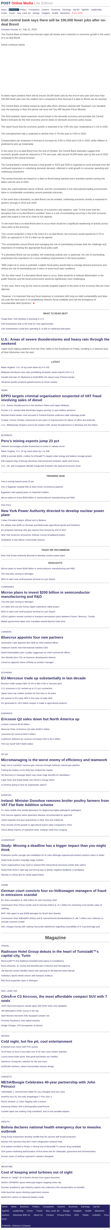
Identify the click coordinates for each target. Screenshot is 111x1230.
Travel (12, 13)
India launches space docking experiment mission (25, 1192)
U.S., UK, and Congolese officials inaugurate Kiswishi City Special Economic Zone (41, 466)
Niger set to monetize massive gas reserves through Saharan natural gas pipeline (40, 765)
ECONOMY (6, 672)
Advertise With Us (21, 1215)
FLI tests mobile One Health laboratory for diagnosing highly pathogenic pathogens (41, 810)
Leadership (96, 10)
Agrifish (85, 10)
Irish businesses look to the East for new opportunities (27, 324)
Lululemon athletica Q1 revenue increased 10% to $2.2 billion (30, 739)
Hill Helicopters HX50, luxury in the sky (20, 1011)
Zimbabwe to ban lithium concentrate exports (23, 540)
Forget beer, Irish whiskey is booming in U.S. (22, 319)
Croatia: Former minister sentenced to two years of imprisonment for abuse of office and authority (48, 420)
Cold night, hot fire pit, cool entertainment (36, 1041)
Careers (45, 10)
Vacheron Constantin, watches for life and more (24, 1061)
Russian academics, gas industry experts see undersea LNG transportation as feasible (43, 1187)
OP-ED (4, 754)
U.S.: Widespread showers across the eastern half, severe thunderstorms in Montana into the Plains (49, 425)
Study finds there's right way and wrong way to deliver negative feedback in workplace (42, 870)
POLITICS (6, 505)
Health (55, 13)
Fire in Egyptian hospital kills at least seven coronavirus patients (32, 487)
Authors (5, 1215)
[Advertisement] (23, 65)
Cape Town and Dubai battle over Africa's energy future (27, 780)
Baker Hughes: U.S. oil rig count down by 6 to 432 (25, 367)
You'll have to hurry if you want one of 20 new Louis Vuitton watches (34, 1052)
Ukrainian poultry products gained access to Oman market (29, 382)
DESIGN (5, 1036)
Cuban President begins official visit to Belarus (23, 520)
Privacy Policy (64, 1215)
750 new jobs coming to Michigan (17, 574)
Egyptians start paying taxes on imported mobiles (25, 492)
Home (5, 1207)
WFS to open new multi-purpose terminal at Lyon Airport (28, 579)
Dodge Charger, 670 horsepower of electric (22, 1025)
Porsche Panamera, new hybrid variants (20, 1020)
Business (13, 10)
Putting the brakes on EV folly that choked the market (27, 770)
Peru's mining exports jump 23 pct (30, 441)
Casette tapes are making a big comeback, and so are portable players (35, 1111)
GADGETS (6, 1077)
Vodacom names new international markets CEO (24, 647)
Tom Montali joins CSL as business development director (28, 657)
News (4, 10)
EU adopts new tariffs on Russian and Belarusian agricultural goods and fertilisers (40, 525)
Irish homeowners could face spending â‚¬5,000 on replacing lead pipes (35, 329)
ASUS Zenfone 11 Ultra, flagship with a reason (23, 1101)
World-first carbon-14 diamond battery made (22, 1197)
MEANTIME (7, 1166)
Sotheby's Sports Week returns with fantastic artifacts (27, 975)
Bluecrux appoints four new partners (32, 637)
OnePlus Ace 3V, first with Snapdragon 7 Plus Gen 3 (26, 1097)
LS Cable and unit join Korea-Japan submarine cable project (30, 607)
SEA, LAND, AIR (9, 991)
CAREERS (6, 632)
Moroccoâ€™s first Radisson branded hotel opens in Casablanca (32, 961)
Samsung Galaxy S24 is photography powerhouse (25, 1106)
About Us (38, 1215)
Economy (55, 10)
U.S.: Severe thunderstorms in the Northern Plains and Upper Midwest (35, 405)
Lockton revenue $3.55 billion (15, 724)
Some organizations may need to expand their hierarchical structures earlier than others (43, 865)
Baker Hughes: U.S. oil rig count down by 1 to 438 (25, 451)
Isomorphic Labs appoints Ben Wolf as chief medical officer (29, 643)
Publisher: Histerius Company (16, 1226)
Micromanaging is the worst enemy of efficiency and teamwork (54, 760)
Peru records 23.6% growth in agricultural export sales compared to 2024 (36, 825)
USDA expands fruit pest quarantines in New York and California (32, 820)
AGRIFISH (6, 795)
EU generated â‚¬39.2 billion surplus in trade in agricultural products (34, 703)
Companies (34, 10)
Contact (50, 1215)
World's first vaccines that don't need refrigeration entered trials (31, 1142)
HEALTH (5, 1121)
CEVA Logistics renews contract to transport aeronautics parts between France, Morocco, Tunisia (48, 616)
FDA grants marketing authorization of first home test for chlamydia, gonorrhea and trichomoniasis (48, 1151)
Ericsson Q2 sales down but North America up (40, 719)
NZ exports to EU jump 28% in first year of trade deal (26, 698)
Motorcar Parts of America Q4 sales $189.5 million (25, 729)
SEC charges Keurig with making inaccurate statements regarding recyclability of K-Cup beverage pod (50, 926)
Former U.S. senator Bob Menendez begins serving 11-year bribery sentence (38, 410)
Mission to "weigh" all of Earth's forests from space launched (30, 1177)
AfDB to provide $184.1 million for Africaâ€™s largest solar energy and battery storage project (46, 456)
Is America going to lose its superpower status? (24, 785)
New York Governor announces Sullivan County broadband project (33, 535)
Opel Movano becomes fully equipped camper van (25, 1016)
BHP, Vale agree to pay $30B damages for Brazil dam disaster (31, 913)
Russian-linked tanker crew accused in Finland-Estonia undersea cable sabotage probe (43, 415)
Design (36, 13)
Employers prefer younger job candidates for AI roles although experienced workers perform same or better (52, 855)
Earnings (66, 10)
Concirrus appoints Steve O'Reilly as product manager (27, 662)
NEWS (4, 390)
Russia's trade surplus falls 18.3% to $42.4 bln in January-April (31, 683)
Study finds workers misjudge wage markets (22, 860)
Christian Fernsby (11, 29)
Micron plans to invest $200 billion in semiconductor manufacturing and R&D (38, 497)
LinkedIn (96, 1215)
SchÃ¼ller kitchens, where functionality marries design (27, 1066)
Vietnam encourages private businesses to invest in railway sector (33, 446)
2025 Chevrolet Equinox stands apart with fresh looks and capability (34, 1006)
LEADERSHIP (8, 840)
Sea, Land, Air (24, 13)
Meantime (65, 13)
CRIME (4, 885)
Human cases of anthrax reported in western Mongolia (27, 1156)
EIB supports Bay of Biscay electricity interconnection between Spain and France (40, 461)
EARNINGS (6, 713)
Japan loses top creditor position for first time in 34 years (28, 693)
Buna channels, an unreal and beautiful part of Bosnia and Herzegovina (35, 966)
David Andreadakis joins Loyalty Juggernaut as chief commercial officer (35, 652)
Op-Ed (76, 10)
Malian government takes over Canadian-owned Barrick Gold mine (33, 621)
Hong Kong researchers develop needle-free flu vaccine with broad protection (38, 1137)
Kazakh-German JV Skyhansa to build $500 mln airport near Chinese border (38, 377)
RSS (76, 1215)
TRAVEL (5, 946)
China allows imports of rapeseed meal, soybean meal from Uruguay (34, 830)
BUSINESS (6, 435)
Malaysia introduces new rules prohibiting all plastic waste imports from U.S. (38, 372)
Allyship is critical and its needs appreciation (22, 875)
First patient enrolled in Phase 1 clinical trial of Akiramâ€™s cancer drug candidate (41, 1146)
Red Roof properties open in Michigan (19, 980)
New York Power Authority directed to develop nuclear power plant (33, 555)
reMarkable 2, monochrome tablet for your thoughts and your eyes (33, 1092)
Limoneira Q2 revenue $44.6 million (18, 734)
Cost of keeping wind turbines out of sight (36, 1172)
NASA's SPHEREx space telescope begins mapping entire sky (31, 1182)
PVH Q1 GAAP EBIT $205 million (17, 744)
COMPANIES (7, 587)
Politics (23, 10)
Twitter (85, 1215)
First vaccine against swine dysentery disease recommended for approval (36, 815)
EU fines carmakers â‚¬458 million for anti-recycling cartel (29, 900)
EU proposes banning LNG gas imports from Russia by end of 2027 (33, 530)
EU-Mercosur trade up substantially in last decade (43, 678)
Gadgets (46, 13)
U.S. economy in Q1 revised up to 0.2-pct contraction (26, 688)
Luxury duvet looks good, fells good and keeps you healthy (29, 1056)
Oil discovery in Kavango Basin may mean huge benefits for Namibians (35, 775)
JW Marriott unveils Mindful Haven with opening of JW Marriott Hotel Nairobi (38, 971)
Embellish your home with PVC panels (19, 1047)
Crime (4, 13)
